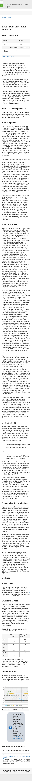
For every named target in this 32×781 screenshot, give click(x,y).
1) (29, 592)
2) (25, 621)
